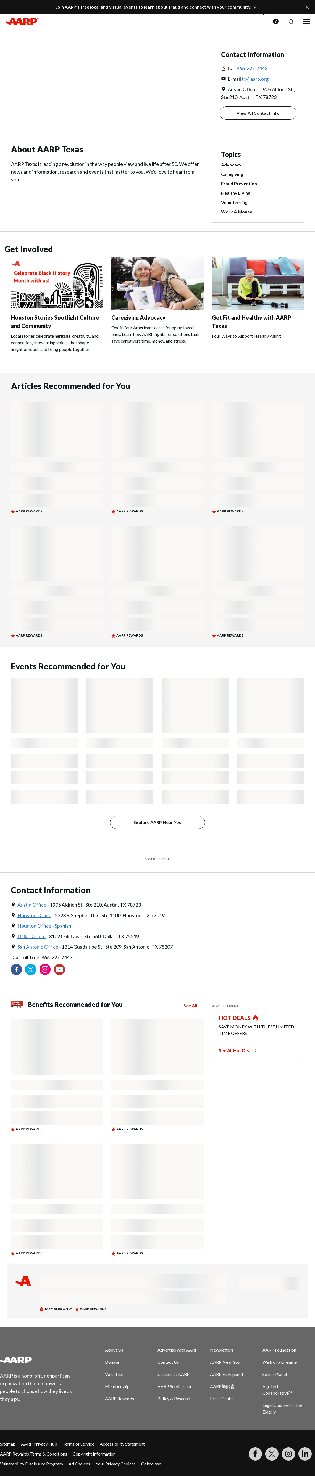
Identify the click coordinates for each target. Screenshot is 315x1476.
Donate (112, 1362)
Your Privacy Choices (116, 1463)
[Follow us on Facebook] (16, 969)
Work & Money (236, 211)
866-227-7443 (252, 68)
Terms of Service (78, 1443)
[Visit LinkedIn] (305, 1454)
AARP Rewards (119, 1398)
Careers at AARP (174, 1374)
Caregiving (232, 174)
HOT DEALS (235, 1018)
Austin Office (31, 905)
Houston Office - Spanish (44, 926)
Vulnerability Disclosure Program (31, 1463)
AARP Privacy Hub (39, 1443)
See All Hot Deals (236, 1050)
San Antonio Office (37, 947)
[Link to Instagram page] (45, 969)
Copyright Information (94, 1453)
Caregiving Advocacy (138, 317)
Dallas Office (31, 936)
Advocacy (231, 164)
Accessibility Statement (122, 1443)
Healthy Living (235, 192)
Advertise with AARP (178, 1349)
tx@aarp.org (255, 79)
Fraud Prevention (239, 183)
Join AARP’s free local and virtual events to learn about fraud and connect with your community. (153, 6)
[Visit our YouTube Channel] (59, 969)
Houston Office (34, 915)
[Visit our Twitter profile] (30, 969)
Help (276, 21)
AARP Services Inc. (175, 1386)
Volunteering (234, 202)
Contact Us (168, 1362)
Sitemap (7, 1443)
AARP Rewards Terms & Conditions (33, 1453)
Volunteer (114, 1374)
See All (190, 1005)
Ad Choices (79, 1463)
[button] (291, 21)
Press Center (222, 1398)
